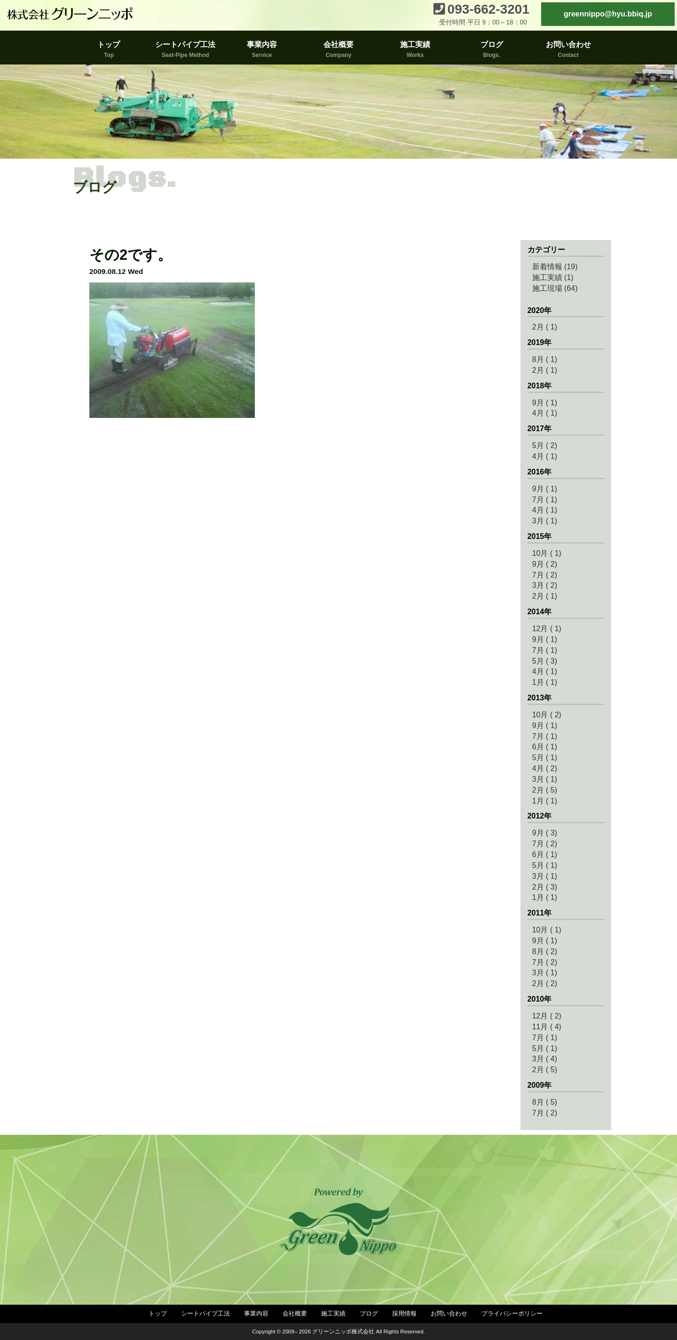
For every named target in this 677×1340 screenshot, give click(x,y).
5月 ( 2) (544, 445)
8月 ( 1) (544, 359)
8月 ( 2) (544, 951)
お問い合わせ (449, 1313)
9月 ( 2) (544, 564)
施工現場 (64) (555, 288)
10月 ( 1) (546, 553)
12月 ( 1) (546, 629)
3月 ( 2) (544, 585)
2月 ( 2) (544, 983)
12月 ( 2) (546, 1016)
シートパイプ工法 (205, 1313)
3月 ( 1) (544, 521)
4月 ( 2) (544, 768)
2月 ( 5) (544, 790)
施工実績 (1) (553, 277)
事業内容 (256, 1313)
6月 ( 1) (544, 747)
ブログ (369, 1313)
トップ (158, 1313)
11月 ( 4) (546, 1027)
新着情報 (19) (555, 267)
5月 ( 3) (544, 661)
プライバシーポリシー (512, 1313)
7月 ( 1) (544, 500)
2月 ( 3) (544, 887)
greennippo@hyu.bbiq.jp (608, 14)
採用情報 (404, 1313)
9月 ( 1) (544, 403)
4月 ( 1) (544, 413)
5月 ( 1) (544, 758)
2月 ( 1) (544, 327)
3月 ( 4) (544, 1059)
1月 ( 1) (544, 682)
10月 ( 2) (546, 715)
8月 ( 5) (544, 1102)
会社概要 (295, 1313)
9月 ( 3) (544, 833)
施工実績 (333, 1313)
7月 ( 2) (544, 575)
